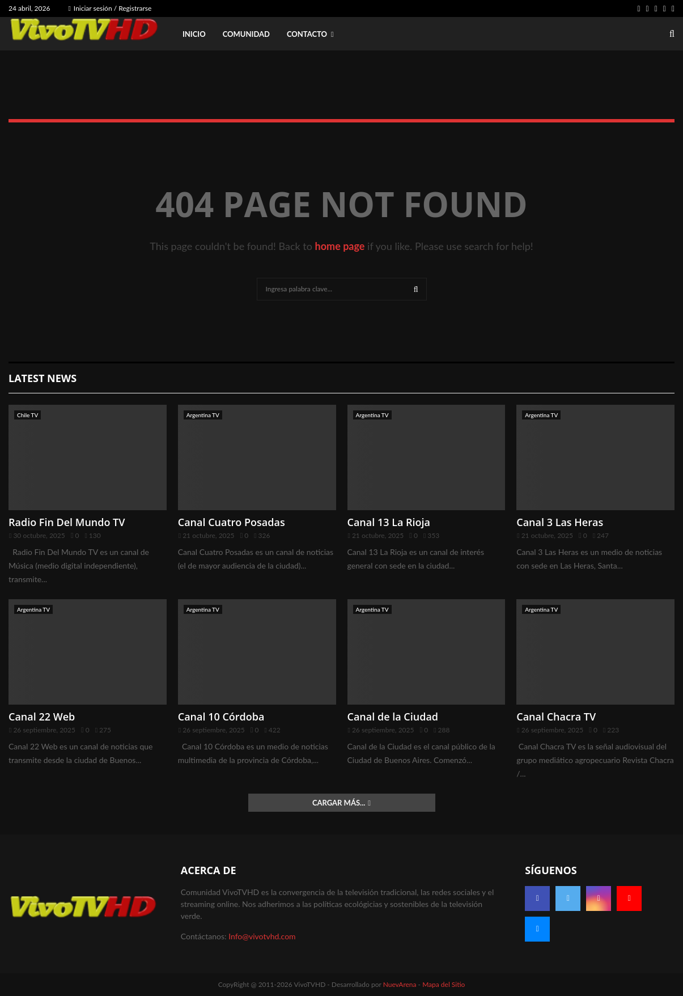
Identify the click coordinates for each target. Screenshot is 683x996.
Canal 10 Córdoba (221, 716)
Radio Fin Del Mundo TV (67, 522)
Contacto (307, 34)
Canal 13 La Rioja (389, 522)
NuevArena (400, 984)
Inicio (194, 34)
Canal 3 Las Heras (559, 522)
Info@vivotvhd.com (261, 936)
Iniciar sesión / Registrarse (109, 8)
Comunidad (246, 34)
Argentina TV (202, 415)
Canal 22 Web (42, 716)
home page (340, 246)
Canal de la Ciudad (393, 716)
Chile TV (27, 415)
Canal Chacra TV (556, 716)
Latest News (43, 378)
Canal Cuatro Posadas (231, 522)
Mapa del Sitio (443, 984)
